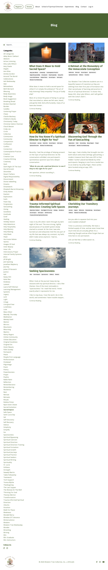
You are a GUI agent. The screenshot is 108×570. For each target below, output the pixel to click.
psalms (6, 377)
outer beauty (8, 347)
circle (5, 131)
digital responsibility (35, 75)
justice (5, 272)
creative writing (9, 159)
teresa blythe (8, 482)
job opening (8, 262)
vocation (87, 75)
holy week (7, 234)
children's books (9, 119)
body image (7, 96)
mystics (6, 332)
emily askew (8, 192)
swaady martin (9, 472)
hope (5, 237)
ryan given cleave (10, 404)
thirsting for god (10, 492)
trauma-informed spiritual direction (38, 222)
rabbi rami (7, 379)
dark (5, 164)
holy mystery (8, 229)
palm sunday (8, 349)
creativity (7, 161)
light (5, 299)
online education (9, 339)
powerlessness (9, 372)
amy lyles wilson (34, 72)
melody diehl (8, 319)
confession (7, 144)
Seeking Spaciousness (42, 275)
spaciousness (92, 72)
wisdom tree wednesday (36, 80)
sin (4, 432)
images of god (9, 244)
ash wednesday (9, 81)
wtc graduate (8, 537)
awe (31, 278)
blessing (6, 91)
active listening (9, 61)
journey (39, 146)
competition (8, 141)
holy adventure (9, 224)
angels (5, 69)
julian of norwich (10, 269)
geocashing (83, 143)
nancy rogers (90, 143)
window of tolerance (11, 517)
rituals (6, 400)
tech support (8, 480)
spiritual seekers (9, 457)
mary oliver (7, 312)
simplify (6, 430)
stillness (81, 75)
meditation (7, 317)
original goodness (10, 342)
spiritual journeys (10, 452)
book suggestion (9, 99)
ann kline (6, 71)
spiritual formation (10, 447)
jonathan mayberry (10, 264)
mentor (6, 322)
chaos (5, 114)
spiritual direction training (13, 445)
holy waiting (8, 232)
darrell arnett (8, 169)
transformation (9, 497)
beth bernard (8, 89)
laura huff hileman (34, 77)
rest (5, 392)
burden (6, 106)
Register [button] (19, 7)
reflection (71, 72)
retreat (6, 394)
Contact (84, 7)
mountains (7, 327)
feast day (7, 202)
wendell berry (8, 515)
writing (6, 532)
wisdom (6, 522)
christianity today (10, 121)
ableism (6, 59)
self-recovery (8, 422)
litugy (5, 302)
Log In (90, 7)
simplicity (7, 427)
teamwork (7, 477)
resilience (61, 217)
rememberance (9, 384)
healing (55, 217)
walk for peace (9, 510)
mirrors (6, 324)
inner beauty (8, 247)
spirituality (7, 462)
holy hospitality (52, 75)
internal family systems (12, 254)
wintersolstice (8, 520)
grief (5, 217)
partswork (7, 352)
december (7, 171)
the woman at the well (12, 490)
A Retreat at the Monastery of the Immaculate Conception (86, 68)
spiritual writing (9, 460)
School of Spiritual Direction (52, 7)
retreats (77, 72)
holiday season (9, 222)
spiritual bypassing (10, 437)
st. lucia (6, 465)
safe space (59, 77)
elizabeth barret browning (13, 189)
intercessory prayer (10, 252)
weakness (7, 512)
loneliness (7, 307)
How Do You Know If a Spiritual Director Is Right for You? (46, 140)
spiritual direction (73, 75)
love (5, 309)
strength (6, 470)
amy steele (7, 66)
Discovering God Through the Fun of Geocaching (86, 138)
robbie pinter (44, 77)
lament (6, 284)
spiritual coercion (10, 440)
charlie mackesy (9, 116)
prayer (97, 143)
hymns (6, 242)
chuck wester (8, 126)
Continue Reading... (35, 109)
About (37, 7)
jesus (5, 257)
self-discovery (48, 219)
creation (6, 154)
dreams (6, 184)
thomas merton (9, 495)
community (42, 72)
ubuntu (6, 505)
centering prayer (9, 111)
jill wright (7, 259)
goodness (7, 212)
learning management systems (12, 290)
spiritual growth (9, 450)
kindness (6, 282)
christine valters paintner (13, 124)
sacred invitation (9, 407)
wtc (4, 535)
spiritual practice (10, 455)
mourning (7, 329)
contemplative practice (52, 72)
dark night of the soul (46, 217)
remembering (89, 214)
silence (6, 425)
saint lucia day (9, 415)
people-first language (11, 357)
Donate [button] (29, 7)
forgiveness (8, 204)
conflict (6, 146)
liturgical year (8, 304)
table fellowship (9, 475)
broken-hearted (9, 104)
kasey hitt (60, 75)
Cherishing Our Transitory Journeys (83, 209)
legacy (75, 214)
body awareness (9, 94)
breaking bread (9, 101)
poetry (5, 369)
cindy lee (7, 129)
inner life (7, 249)
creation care (8, 156)
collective (7, 134)
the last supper (9, 487)
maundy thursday (10, 314)
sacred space (52, 77)
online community (10, 337)
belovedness (8, 86)
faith (77, 143)
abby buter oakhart (35, 217)
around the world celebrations (10, 77)
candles (6, 109)
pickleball (7, 362)
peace (5, 354)
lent (5, 297)
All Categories (8, 54)
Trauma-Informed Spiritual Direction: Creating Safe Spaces (45, 210)
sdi (4, 417)
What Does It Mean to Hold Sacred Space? (45, 68)
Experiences (69, 7)
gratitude (7, 214)
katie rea (45, 146)
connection (7, 149)
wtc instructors (9, 540)
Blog (77, 7)
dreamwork (44, 75)
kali (4, 274)
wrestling (7, 530)
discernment (33, 146)
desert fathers (9, 174)
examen (6, 194)
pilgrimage (7, 364)
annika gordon (9, 74)
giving (5, 209)
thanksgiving (8, 485)
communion (8, 136)
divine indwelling (9, 181)
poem (5, 367)
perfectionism (8, 359)
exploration (71, 143)
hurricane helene (10, 239)
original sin (7, 344)
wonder (57, 278)
